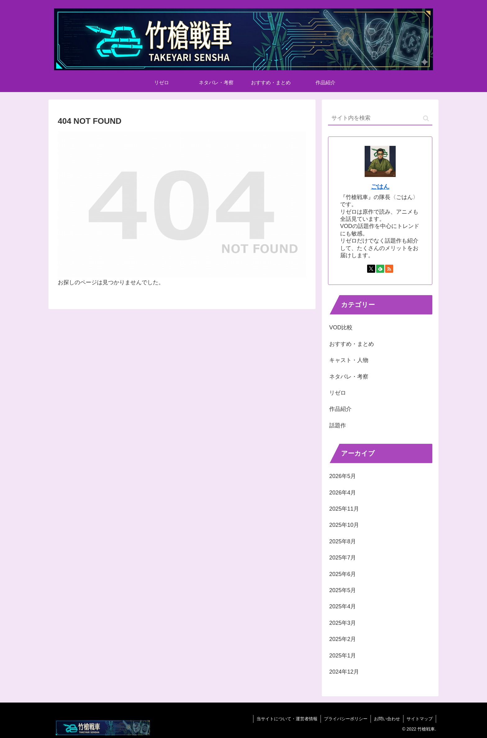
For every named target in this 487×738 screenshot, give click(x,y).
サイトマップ (420, 718)
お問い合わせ (387, 718)
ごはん (380, 186)
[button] (426, 118)
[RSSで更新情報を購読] (389, 269)
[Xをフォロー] (371, 269)
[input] (380, 118)
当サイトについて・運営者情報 (287, 718)
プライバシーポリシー (345, 718)
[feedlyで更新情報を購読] (380, 269)
